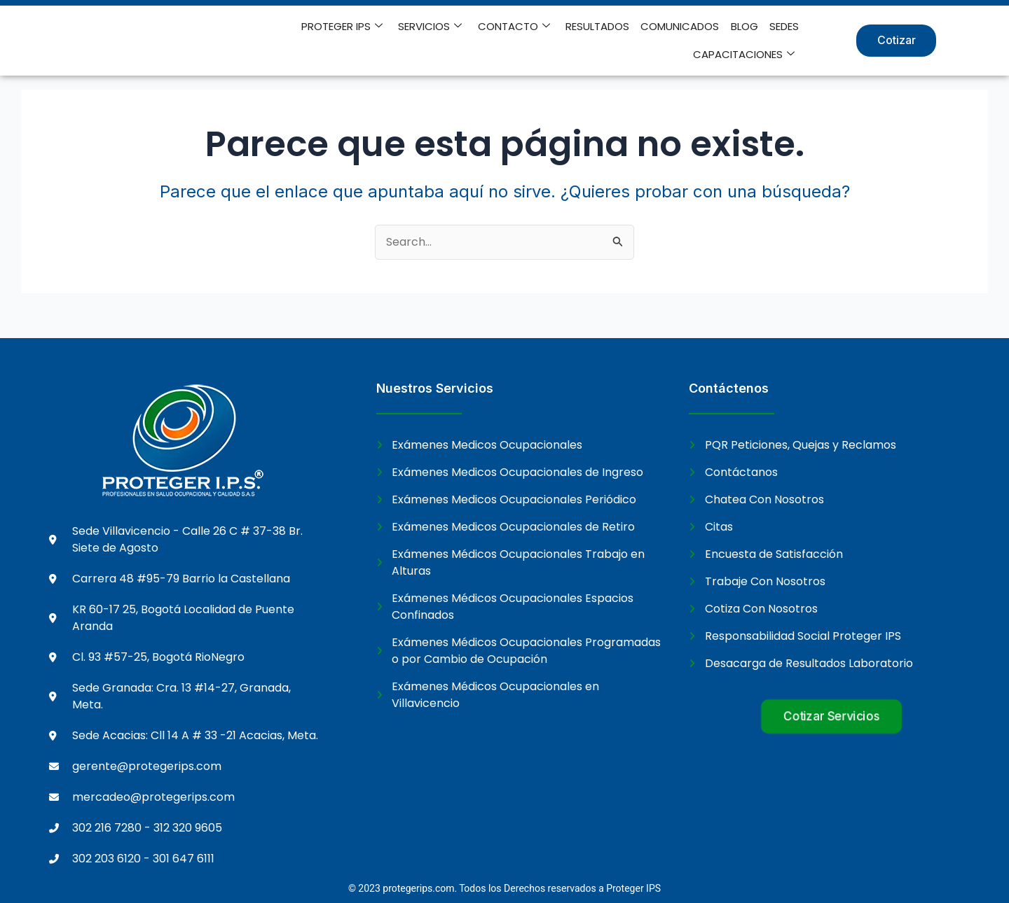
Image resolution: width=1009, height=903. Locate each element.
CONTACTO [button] (515, 26)
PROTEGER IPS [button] (343, 26)
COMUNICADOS (680, 26)
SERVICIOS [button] (431, 26)
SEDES (784, 26)
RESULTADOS (598, 26)
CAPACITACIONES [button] (744, 54)
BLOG (744, 26)
